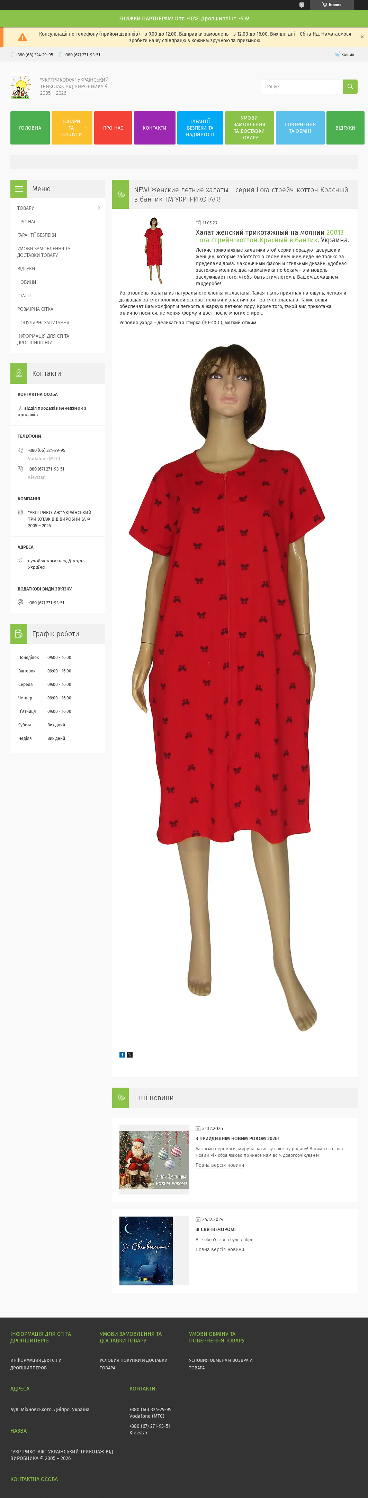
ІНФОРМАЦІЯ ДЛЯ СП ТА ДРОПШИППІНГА (43, 339)
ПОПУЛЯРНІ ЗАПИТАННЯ (43, 323)
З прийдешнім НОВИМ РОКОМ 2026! (237, 1139)
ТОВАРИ (26, 208)
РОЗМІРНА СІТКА (35, 309)
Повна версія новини (220, 1165)
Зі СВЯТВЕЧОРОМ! (215, 1229)
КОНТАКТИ (155, 128)
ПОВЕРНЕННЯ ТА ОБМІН (300, 128)
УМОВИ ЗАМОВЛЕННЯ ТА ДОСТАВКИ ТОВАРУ (250, 128)
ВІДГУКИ (345, 128)
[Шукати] (350, 87)
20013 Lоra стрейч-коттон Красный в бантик (270, 236)
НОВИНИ (26, 282)
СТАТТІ (24, 296)
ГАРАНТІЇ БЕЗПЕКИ (36, 235)
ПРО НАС (113, 128)
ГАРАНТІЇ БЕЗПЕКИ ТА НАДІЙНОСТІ (200, 128)
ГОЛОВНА (30, 128)
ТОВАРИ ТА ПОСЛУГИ (71, 128)
